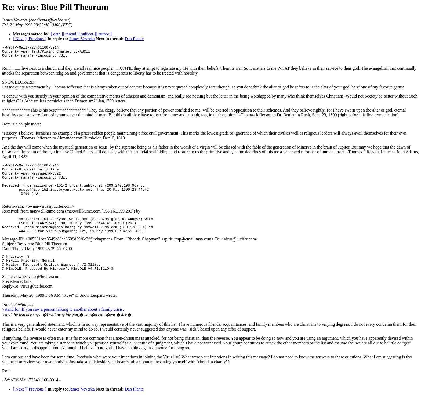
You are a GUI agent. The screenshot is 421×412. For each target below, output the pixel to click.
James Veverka (82, 38)
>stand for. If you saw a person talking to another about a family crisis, (63, 325)
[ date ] (57, 34)
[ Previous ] (36, 38)
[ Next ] (19, 38)
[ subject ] (87, 34)
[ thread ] (71, 34)
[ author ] (104, 34)
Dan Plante (134, 38)
